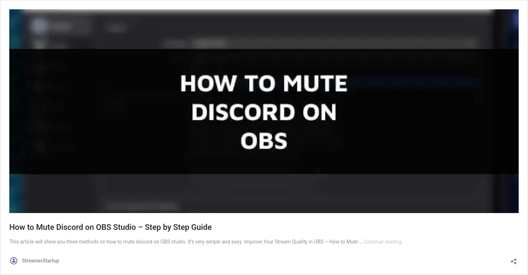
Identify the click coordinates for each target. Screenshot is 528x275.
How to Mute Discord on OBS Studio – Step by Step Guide (110, 227)
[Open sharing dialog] (514, 259)
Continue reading (383, 242)
